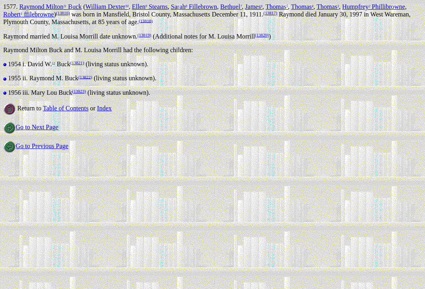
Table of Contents (66, 108)
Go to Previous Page (35, 145)
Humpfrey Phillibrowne (373, 6)
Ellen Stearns (150, 6)
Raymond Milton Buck (50, 6)
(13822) (85, 76)
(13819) (144, 35)
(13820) (262, 35)
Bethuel (231, 6)
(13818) (146, 20)
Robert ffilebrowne (28, 14)
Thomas (277, 6)
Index (104, 108)
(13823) (79, 91)
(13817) (270, 12)
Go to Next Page (30, 127)
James (253, 6)
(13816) (62, 12)
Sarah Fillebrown (194, 6)
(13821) (77, 62)
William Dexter (107, 6)
